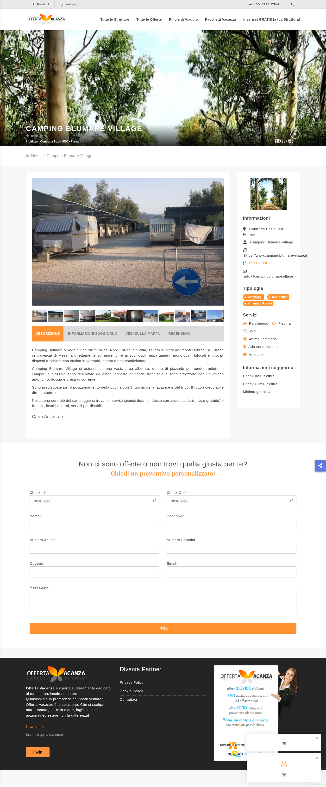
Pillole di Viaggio (183, 19)
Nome (94, 537)
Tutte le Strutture (114, 19)
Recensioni (179, 350)
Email (231, 584)
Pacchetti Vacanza (220, 19)
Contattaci (128, 716)
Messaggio (163, 617)
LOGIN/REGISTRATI (264, 4)
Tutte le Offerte (149, 19)
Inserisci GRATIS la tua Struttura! (271, 19)
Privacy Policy (132, 699)
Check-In (94, 513)
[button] (219, 258)
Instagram (68, 4)
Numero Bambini (231, 560)
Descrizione (48, 350)
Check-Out (231, 513)
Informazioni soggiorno (92, 350)
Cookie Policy (131, 708)
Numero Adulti (94, 560)
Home (34, 172)
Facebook (40, 4)
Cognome (231, 537)
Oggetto (94, 584)
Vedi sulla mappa (142, 350)
